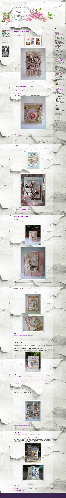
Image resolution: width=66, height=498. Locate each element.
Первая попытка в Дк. (21, 139)
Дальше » (15, 130)
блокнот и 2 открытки (61, 41)
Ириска (48, 141)
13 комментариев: (24, 335)
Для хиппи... (18, 432)
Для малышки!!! (19, 342)
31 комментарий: (24, 86)
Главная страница (33, 488)
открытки (18, 87)
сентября (57, 125)
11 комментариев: (24, 425)
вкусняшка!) (18, 93)
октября (57, 124)
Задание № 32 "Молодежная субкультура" (30, 437)
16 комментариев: (24, 209)
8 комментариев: (24, 376)
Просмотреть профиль (5, 43)
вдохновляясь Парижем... (22, 31)
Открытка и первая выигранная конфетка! (61, 83)
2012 (57, 120)
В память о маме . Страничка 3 (61, 33)
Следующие (15, 488)
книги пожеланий (19, 210)
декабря (57, 121)
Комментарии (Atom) (21, 490)
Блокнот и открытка (60, 67)
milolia (9, 30)
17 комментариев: (24, 283)
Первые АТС (18, 384)
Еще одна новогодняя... (61, 59)
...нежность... (18, 291)
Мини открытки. (61, 49)
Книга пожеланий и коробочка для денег (61, 89)
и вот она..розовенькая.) (21, 216)
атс (17, 426)
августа (57, 127)
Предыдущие (50, 488)
